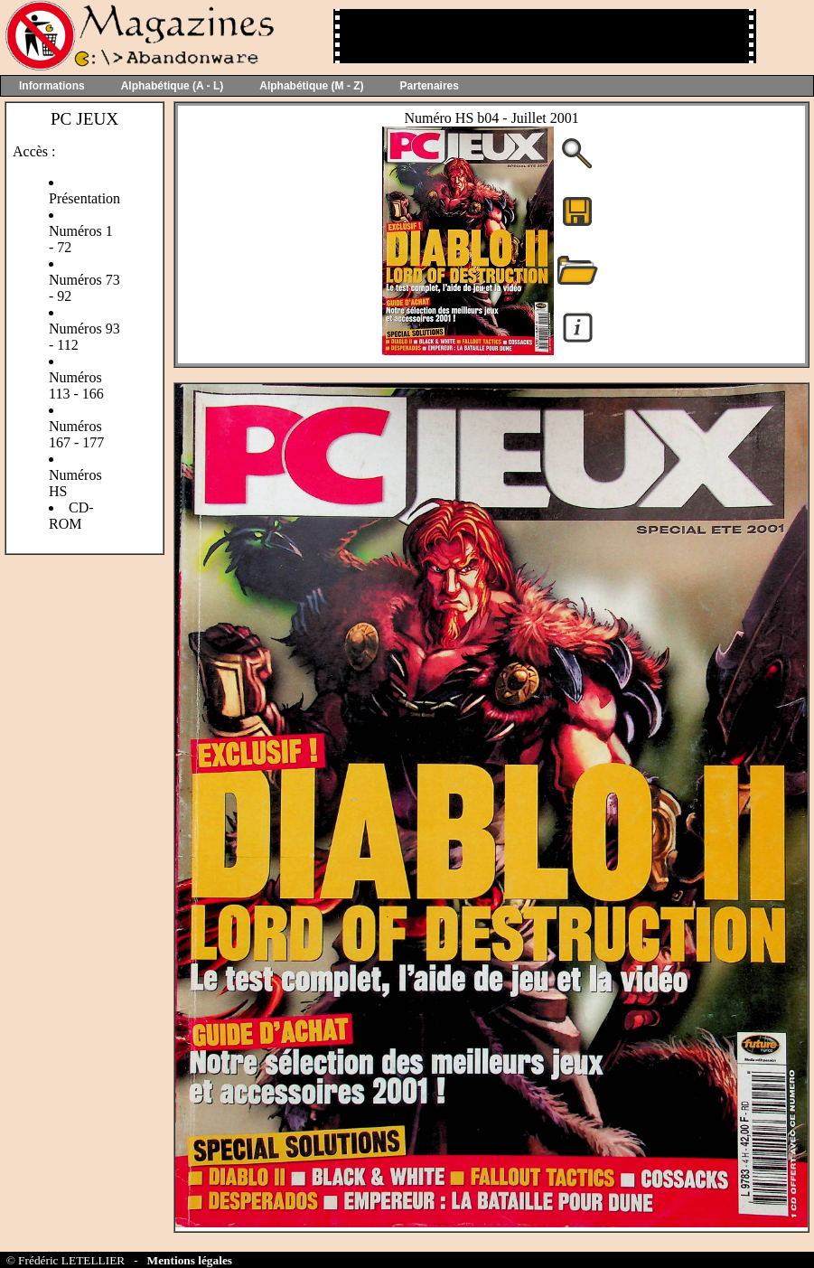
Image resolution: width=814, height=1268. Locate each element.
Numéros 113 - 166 (76, 385)
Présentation (84, 198)
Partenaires (429, 86)
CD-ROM (71, 515)
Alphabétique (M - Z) (311, 86)
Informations (52, 86)
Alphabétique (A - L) (172, 86)
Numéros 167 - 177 (76, 434)
